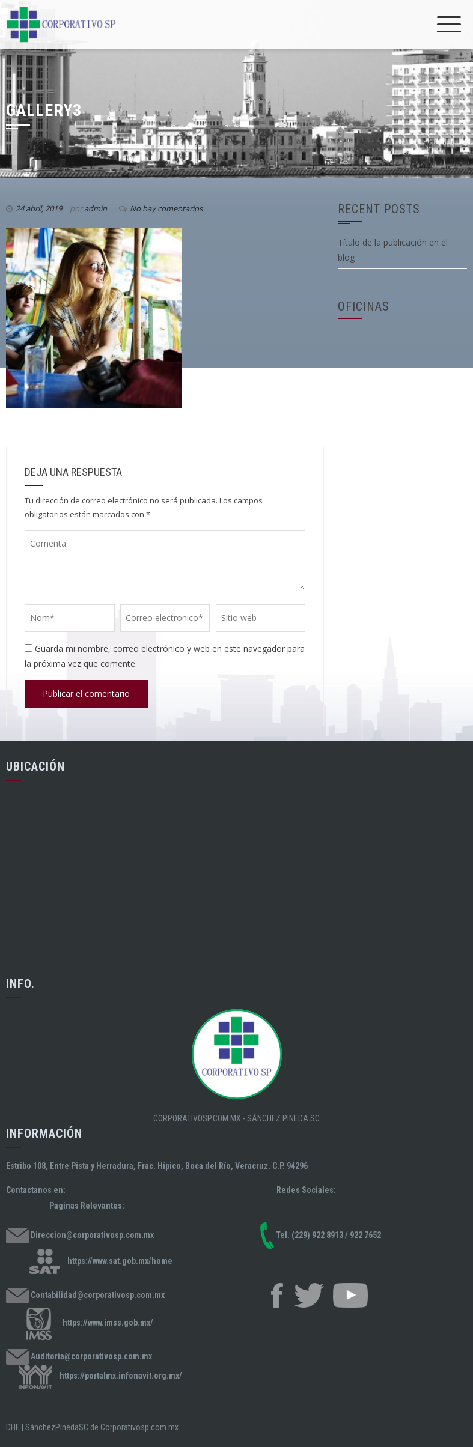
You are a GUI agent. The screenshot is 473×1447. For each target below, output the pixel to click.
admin (95, 208)
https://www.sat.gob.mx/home (119, 1260)
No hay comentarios (166, 208)
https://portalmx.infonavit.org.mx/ (121, 1376)
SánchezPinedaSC (56, 1427)
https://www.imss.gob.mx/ (108, 1323)
